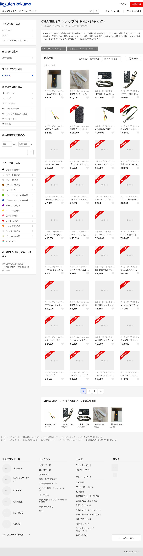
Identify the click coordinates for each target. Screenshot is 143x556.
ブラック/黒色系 (18, 169)
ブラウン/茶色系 (18, 185)
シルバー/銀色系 (18, 231)
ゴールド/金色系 (18, 236)
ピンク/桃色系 (18, 215)
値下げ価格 (18, 58)
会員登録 (136, 4)
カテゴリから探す (113, 11)
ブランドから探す (133, 11)
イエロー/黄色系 (18, 210)
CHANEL (18, 76)
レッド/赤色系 (18, 221)
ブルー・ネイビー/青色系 (18, 200)
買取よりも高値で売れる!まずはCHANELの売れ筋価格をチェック (18, 267)
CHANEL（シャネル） (54, 49)
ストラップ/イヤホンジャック (82, 49)
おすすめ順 (95, 59)
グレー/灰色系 (18, 180)
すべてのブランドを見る (13, 534)
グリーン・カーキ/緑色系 (18, 195)
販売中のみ (82, 59)
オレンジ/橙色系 (18, 226)
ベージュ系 (18, 190)
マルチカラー (18, 241)
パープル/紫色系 (18, 205)
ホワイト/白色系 (18, 175)
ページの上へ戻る (126, 538)
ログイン (121, 4)
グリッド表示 (111, 59)
